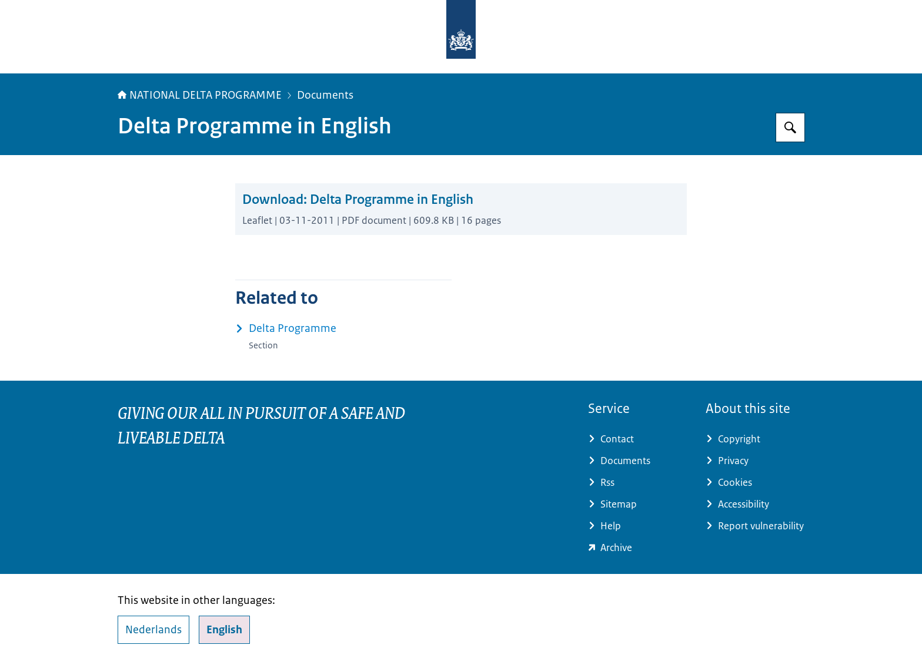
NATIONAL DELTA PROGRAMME (200, 95)
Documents (325, 95)
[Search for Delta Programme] (790, 127)
